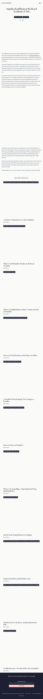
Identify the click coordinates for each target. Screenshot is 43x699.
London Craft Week (14, 182)
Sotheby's (6, 182)
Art (11, 451)
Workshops (35, 182)
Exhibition (23, 182)
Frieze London (7, 407)
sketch (5, 497)
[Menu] (39, 3)
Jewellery (11, 361)
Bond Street (7, 3)
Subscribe (21, 685)
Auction (29, 182)
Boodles (6, 361)
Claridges (6, 451)
